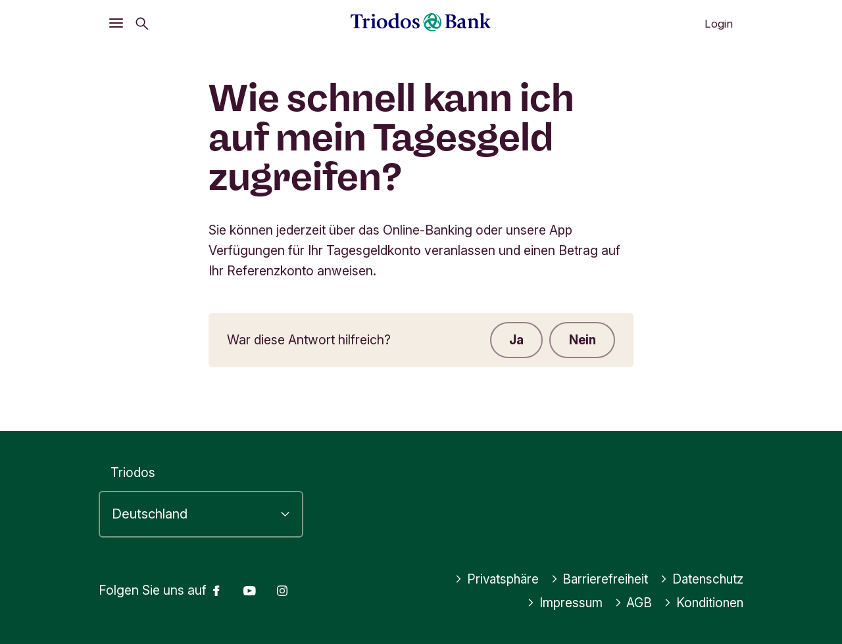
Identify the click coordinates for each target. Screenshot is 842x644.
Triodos (133, 473)
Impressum (562, 602)
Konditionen (702, 602)
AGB (631, 602)
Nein (581, 340)
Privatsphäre (491, 579)
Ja (514, 340)
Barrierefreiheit (596, 579)
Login (719, 23)
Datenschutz (700, 579)
